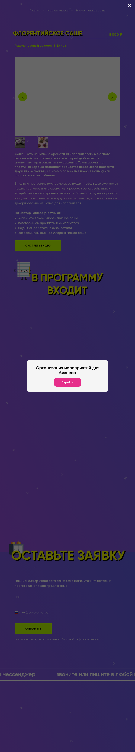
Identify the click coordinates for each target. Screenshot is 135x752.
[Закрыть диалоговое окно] (129, 5)
